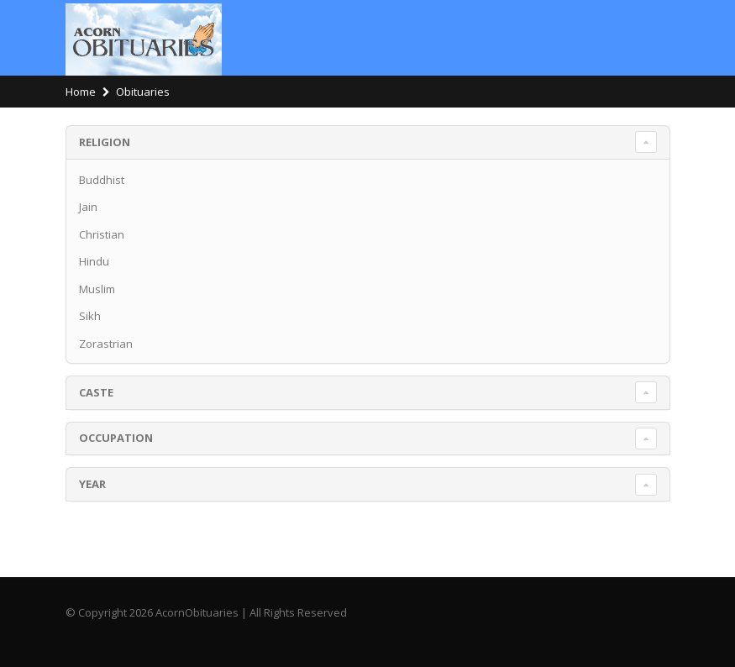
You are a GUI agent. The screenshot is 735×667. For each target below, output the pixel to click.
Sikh (90, 315)
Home (81, 91)
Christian (101, 234)
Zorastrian (106, 343)
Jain (88, 206)
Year (92, 483)
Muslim (97, 289)
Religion (104, 142)
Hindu (94, 261)
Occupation (116, 437)
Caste (96, 392)
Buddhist (101, 179)
